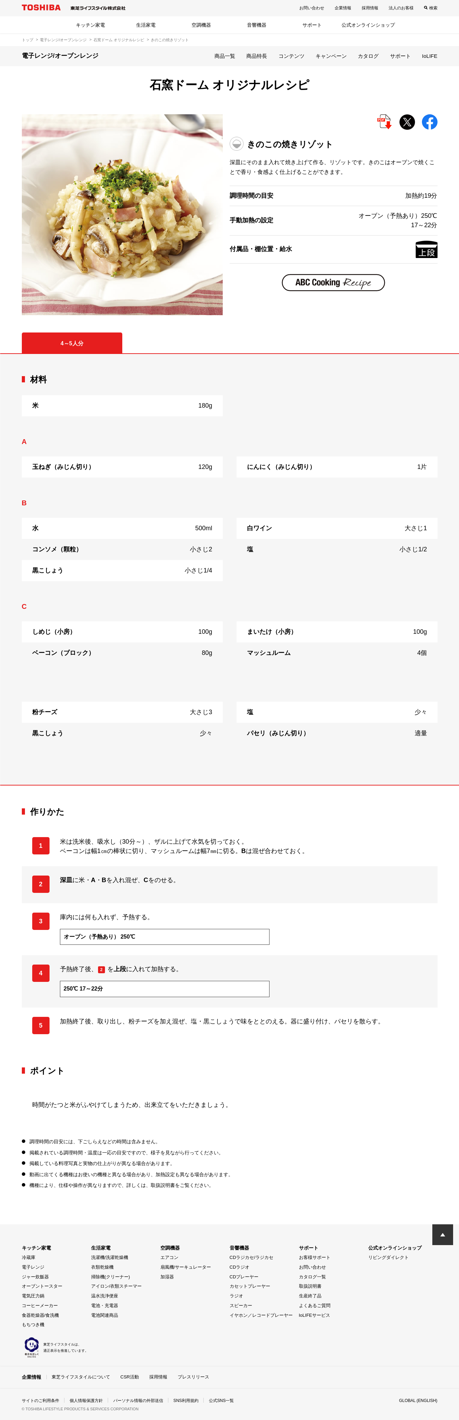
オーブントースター (42, 1286)
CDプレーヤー (244, 1276)
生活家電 (146, 25)
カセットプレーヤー (250, 1286)
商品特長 (256, 56)
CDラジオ (240, 1267)
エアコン (169, 1257)
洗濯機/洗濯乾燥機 (110, 1257)
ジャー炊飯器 (35, 1276)
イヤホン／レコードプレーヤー (261, 1315)
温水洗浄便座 (104, 1295)
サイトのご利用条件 (40, 1400)
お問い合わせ (311, 8)
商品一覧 (224, 56)
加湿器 (167, 1276)
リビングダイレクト (388, 1257)
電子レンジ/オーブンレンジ (63, 40)
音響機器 (256, 25)
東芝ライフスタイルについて (81, 1376)
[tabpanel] (230, 569)
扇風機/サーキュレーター (185, 1267)
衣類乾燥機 (102, 1267)
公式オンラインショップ (368, 25)
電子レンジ (33, 1267)
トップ (27, 40)
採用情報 (370, 8)
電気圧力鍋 (33, 1295)
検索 (433, 8)
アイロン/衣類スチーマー (116, 1286)
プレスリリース (193, 1376)
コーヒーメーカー (40, 1305)
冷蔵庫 (28, 1257)
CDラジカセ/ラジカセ (251, 1257)
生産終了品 (310, 1295)
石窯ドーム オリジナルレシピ (119, 40)
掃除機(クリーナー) (110, 1276)
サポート (312, 25)
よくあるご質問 (314, 1305)
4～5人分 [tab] (72, 343)
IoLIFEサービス (314, 1315)
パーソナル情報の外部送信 (138, 1400)
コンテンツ (291, 56)
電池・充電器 (104, 1305)
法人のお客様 (401, 8)
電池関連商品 (104, 1315)
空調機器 (201, 25)
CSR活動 (130, 1376)
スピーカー (241, 1305)
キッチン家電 (90, 25)
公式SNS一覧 (221, 1400)
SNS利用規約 (186, 1400)
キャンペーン (331, 56)
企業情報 (343, 8)
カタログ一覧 (312, 1276)
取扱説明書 (310, 1286)
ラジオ (236, 1295)
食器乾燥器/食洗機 (40, 1315)
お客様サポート (314, 1257)
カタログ (368, 56)
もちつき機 (33, 1324)
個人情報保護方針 (86, 1400)
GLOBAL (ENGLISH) (418, 1400)
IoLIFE (429, 56)
